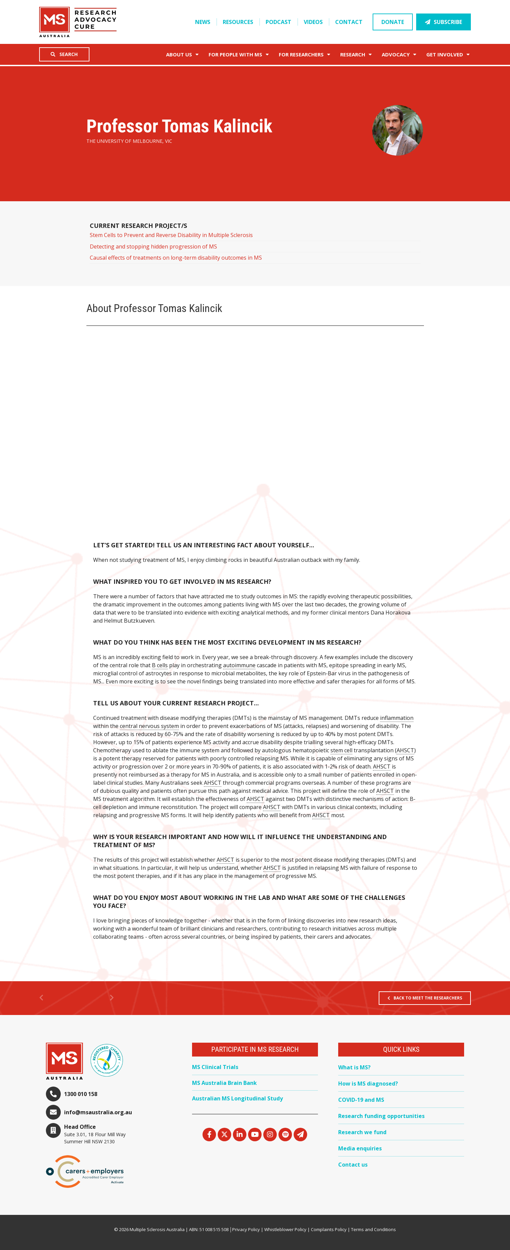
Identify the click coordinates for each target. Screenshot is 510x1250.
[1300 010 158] (53, 1094)
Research (356, 54)
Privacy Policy (246, 1229)
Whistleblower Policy (285, 1229)
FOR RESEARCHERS (304, 54)
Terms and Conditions (373, 1229)
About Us (182, 54)
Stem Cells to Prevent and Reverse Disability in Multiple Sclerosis (171, 235)
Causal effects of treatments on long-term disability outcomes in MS (176, 257)
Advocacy (399, 54)
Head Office (80, 1126)
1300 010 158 (80, 1094)
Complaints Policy (329, 1229)
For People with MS (239, 54)
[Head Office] (53, 1130)
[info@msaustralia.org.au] (53, 1112)
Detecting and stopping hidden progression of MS (153, 246)
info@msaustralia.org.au (98, 1112)
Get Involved (447, 54)
